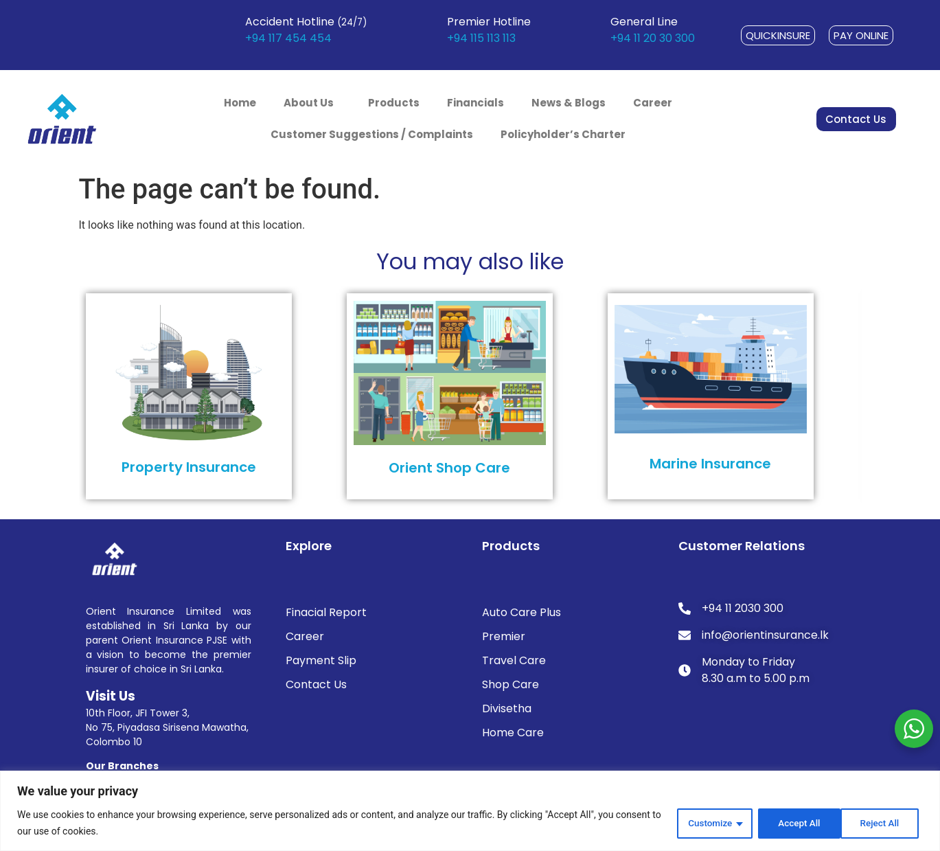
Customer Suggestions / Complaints (372, 134)
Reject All (793, 822)
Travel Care (514, 660)
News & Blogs (568, 102)
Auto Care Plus (521, 612)
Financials (475, 102)
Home (240, 102)
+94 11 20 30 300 (652, 38)
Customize (704, 822)
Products (394, 102)
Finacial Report (326, 612)
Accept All (881, 822)
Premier (503, 636)
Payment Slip (321, 660)
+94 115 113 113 (481, 38)
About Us (312, 102)
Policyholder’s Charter (563, 134)
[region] (470, 811)
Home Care (513, 732)
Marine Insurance (710, 463)
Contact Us (316, 684)
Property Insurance (189, 467)
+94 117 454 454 (288, 38)
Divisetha (506, 708)
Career (652, 102)
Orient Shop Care (449, 467)
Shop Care (510, 684)
